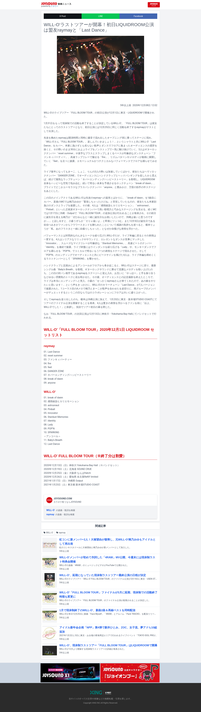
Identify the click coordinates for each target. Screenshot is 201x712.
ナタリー (54, 6)
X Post (63, 16)
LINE (100, 16)
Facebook (138, 16)
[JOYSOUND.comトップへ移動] (154, 4)
